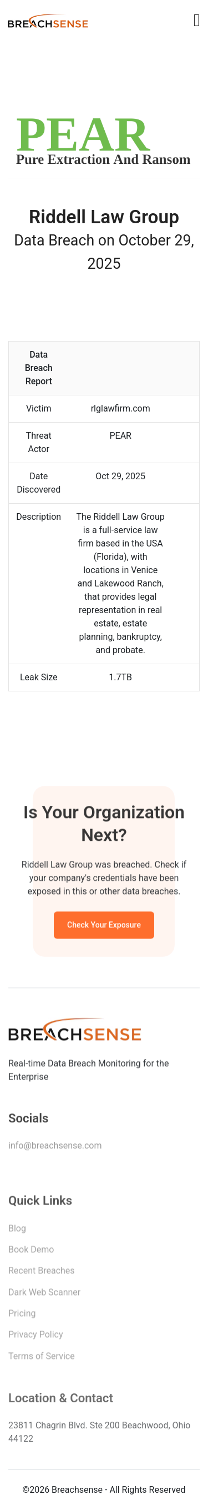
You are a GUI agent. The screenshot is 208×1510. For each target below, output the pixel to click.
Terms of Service (41, 1358)
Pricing (22, 1316)
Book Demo (31, 1252)
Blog (17, 1231)
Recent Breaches (41, 1273)
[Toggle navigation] (197, 20)
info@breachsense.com (55, 1147)
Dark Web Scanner (44, 1295)
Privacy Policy (35, 1337)
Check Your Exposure (104, 926)
